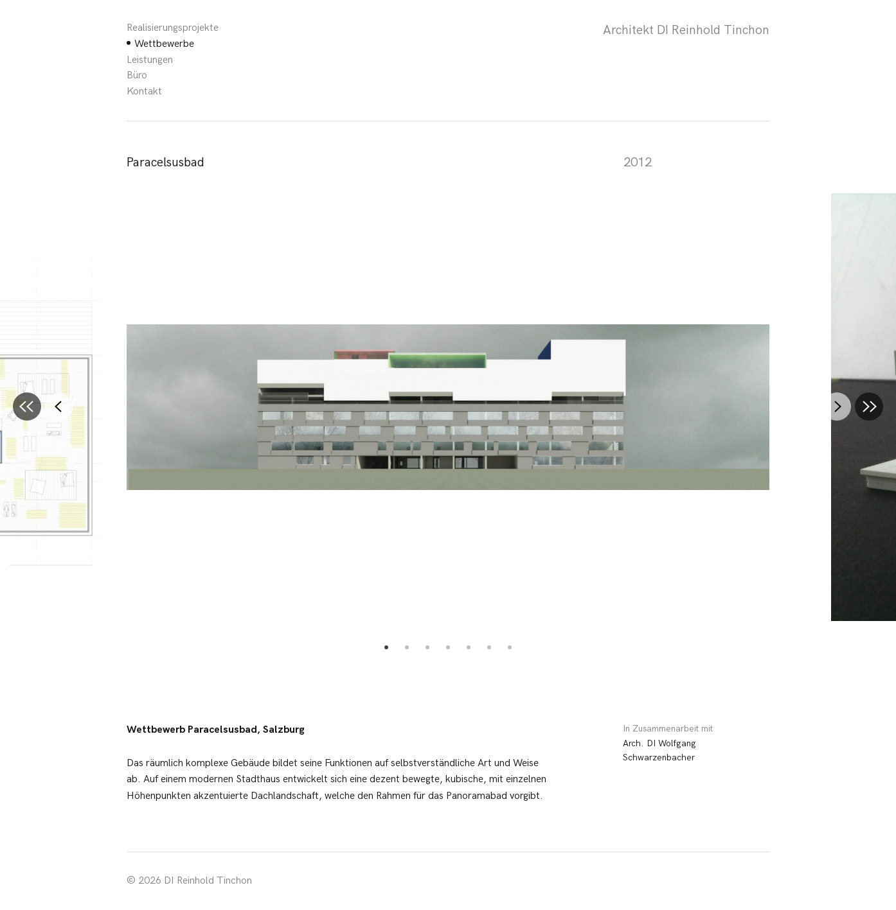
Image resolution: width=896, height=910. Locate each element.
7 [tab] (509, 647)
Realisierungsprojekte (173, 28)
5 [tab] (468, 647)
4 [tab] (448, 647)
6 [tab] (489, 647)
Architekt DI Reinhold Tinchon (686, 30)
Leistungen (150, 60)
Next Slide (834, 406)
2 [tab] (407, 647)
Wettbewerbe (164, 44)
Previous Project (24, 403)
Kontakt (144, 91)
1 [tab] (386, 647)
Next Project (866, 403)
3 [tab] (427, 647)
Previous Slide (56, 406)
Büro (137, 75)
